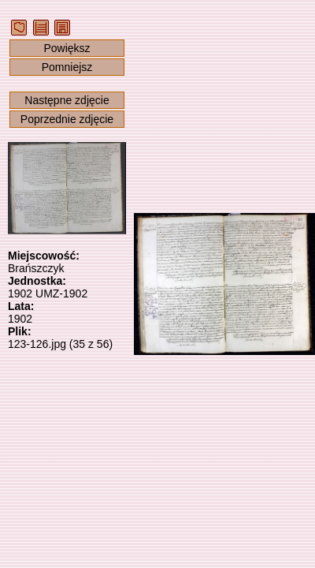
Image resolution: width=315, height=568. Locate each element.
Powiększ (66, 48)
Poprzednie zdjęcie (66, 119)
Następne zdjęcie (66, 100)
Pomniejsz (67, 67)
